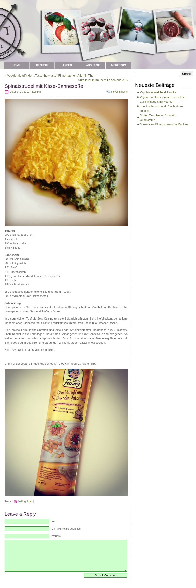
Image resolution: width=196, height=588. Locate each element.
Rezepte (42, 65)
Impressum (118, 65)
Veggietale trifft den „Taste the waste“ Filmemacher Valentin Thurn (51, 75)
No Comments (119, 91)
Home (16, 65)
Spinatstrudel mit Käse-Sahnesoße (44, 86)
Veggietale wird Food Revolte (158, 92)
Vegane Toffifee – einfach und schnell (163, 97)
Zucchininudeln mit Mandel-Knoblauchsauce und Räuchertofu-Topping (161, 106)
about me (93, 65)
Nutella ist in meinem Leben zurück (101, 80)
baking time (24, 501)
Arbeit (67, 65)
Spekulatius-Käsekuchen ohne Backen (164, 124)
